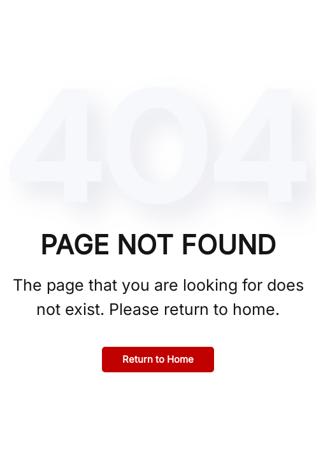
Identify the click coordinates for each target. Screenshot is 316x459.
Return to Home (158, 359)
